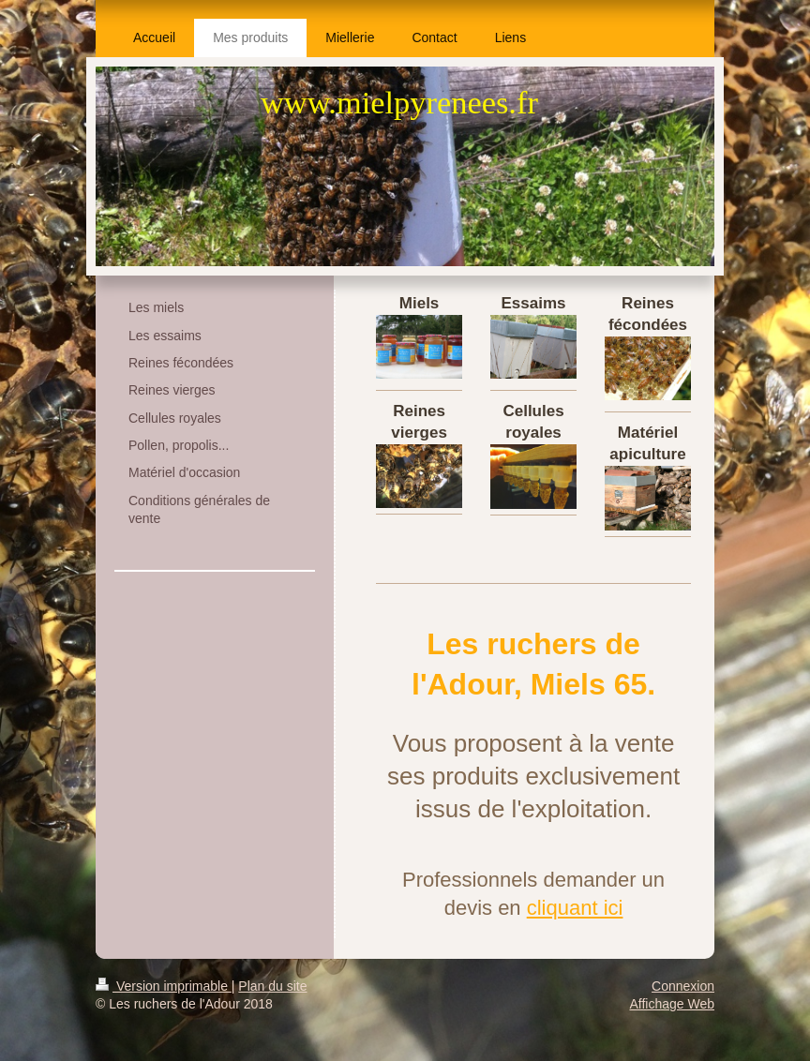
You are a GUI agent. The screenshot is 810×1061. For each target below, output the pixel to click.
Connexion (683, 986)
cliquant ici (575, 907)
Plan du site (272, 986)
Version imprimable (164, 986)
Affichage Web (671, 1003)
